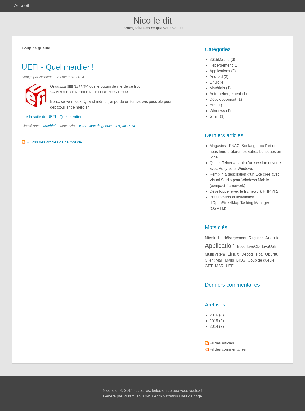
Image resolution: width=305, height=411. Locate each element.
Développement (223, 99)
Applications (220, 71)
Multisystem (215, 254)
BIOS (81, 126)
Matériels (50, 126)
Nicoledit (213, 237)
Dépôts (248, 254)
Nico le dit (152, 20)
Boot (241, 246)
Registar (256, 238)
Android (216, 77)
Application (219, 245)
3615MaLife (219, 59)
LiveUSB (269, 246)
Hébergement (221, 65)
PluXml (129, 396)
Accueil (21, 5)
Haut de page (190, 396)
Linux (214, 82)
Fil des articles (222, 343)
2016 (214, 315)
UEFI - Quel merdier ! (58, 67)
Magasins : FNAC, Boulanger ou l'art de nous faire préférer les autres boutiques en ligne (245, 151)
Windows (217, 111)
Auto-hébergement (225, 94)
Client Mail (214, 260)
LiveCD (253, 246)
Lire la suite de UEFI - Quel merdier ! (53, 117)
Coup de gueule (100, 126)
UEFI (135, 126)
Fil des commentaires (228, 349)
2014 (214, 327)
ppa (259, 254)
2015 (214, 321)
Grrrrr (214, 117)
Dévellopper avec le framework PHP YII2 (244, 191)
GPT (117, 126)
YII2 (213, 105)
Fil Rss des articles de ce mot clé (54, 142)
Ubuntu (272, 254)
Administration (166, 396)
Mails (229, 260)
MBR (126, 126)
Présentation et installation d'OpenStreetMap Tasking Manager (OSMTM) (239, 202)
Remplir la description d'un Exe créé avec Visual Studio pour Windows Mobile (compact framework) (244, 180)
